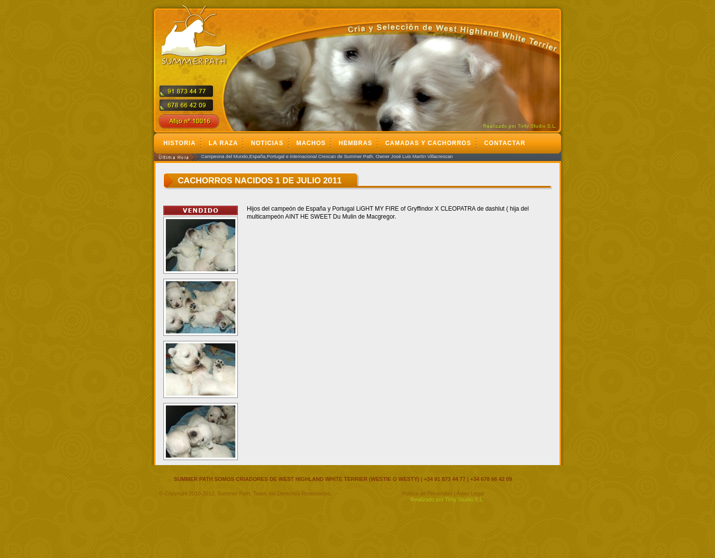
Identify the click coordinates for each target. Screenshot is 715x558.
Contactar (504, 143)
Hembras (355, 143)
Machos (311, 143)
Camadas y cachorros (428, 143)
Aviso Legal (470, 493)
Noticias (267, 143)
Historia (179, 143)
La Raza (223, 143)
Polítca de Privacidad (427, 493)
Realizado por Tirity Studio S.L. (447, 499)
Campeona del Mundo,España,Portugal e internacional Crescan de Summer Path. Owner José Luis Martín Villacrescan (327, 156)
